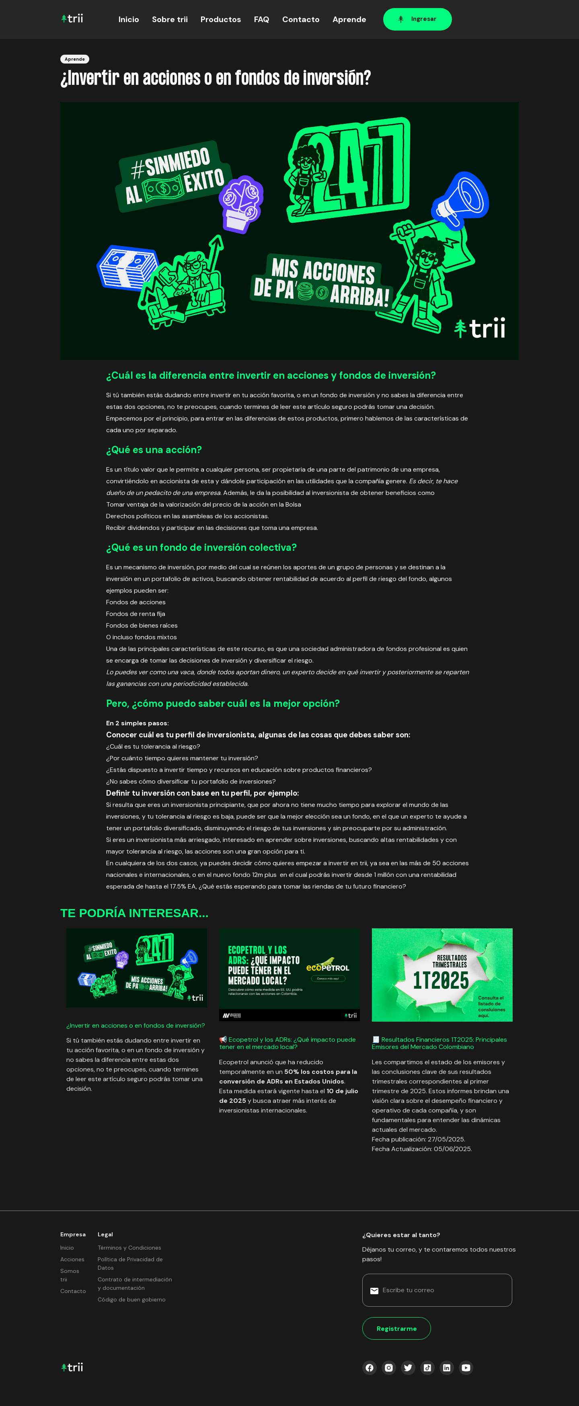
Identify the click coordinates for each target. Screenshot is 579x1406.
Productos (221, 19)
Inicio (129, 19)
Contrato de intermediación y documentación (135, 1283)
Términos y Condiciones (129, 1247)
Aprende (349, 19)
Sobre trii (170, 19)
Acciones (72, 1259)
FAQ (261, 19)
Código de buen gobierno (132, 1299)
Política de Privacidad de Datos (130, 1263)
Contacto (301, 19)
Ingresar (417, 19)
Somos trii (69, 1275)
